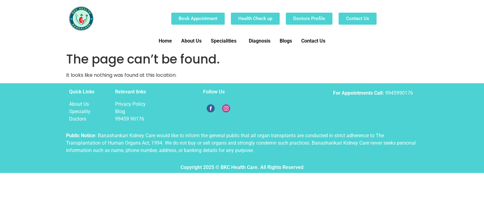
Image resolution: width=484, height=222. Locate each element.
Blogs (286, 41)
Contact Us (313, 41)
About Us (191, 41)
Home (165, 41)
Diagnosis (259, 41)
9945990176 (399, 93)
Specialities (223, 41)
